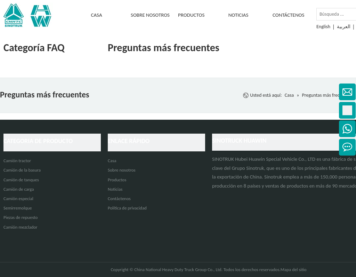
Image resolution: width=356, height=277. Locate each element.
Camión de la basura (22, 170)
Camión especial (18, 198)
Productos (117, 179)
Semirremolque (17, 208)
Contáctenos (119, 198)
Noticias (115, 189)
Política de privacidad (127, 208)
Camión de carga (18, 189)
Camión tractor (17, 160)
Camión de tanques (21, 179)
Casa (112, 160)
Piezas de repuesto (20, 217)
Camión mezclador (20, 227)
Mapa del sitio (294, 269)
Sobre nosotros (122, 170)
